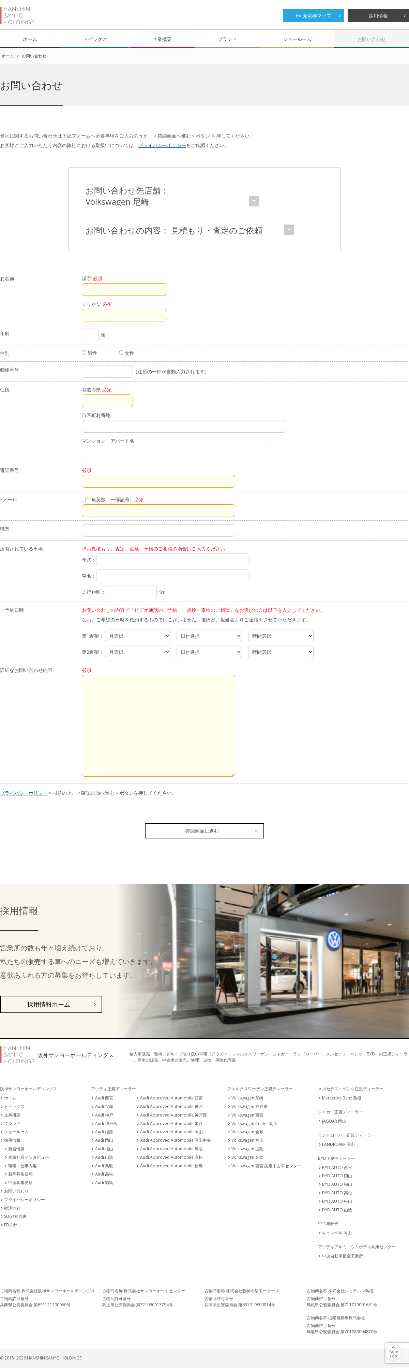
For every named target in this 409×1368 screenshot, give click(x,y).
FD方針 (10, 1225)
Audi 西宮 (104, 1098)
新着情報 (16, 1149)
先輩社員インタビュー (28, 1157)
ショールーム (297, 39)
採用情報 (378, 15)
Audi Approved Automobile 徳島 (171, 1166)
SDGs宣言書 (15, 1216)
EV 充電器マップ (313, 15)
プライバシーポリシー (162, 145)
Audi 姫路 (104, 1132)
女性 (126, 353)
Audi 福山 (104, 1149)
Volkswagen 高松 (247, 1157)
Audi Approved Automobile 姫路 (171, 1123)
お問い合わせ (371, 39)
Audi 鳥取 (104, 1166)
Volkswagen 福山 (247, 1140)
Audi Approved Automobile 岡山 (171, 1132)
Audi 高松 (104, 1174)
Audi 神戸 (104, 1115)
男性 (89, 353)
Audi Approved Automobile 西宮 (171, 1098)
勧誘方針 (12, 1208)
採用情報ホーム (48, 1004)
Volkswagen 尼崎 (247, 1098)
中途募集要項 (20, 1182)
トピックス (95, 39)
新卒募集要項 (20, 1174)
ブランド (227, 39)
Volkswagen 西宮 (247, 1115)
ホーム (30, 39)
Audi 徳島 (104, 1182)
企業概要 (162, 39)
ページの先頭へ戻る (401, 1347)
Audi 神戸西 (106, 1123)
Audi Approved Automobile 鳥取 (171, 1149)
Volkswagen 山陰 (247, 1149)
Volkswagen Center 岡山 (254, 1123)
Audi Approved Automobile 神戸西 (173, 1115)
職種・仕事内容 (22, 1166)
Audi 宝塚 (104, 1106)
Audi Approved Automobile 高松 (171, 1157)
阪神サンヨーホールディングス (17, 15)
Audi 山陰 (104, 1157)
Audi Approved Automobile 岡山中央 (175, 1140)
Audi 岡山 (104, 1140)
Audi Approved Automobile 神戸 (171, 1106)
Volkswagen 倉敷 (247, 1132)
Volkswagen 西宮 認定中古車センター (266, 1166)
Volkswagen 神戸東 (249, 1106)
